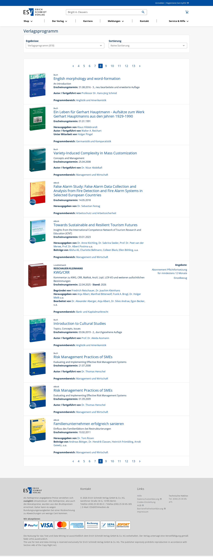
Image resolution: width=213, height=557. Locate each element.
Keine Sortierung (149, 45)
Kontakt (144, 21)
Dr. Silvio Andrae (120, 301)
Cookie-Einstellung (146, 502)
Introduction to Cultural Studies (80, 323)
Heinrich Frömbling (122, 441)
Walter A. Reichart (91, 130)
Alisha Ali (74, 250)
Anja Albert (83, 294)
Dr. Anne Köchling (87, 243)
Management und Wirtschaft (92, 174)
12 (126, 66)
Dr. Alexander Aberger (84, 301)
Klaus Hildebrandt (87, 127)
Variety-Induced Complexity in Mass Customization (95, 152)
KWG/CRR (62, 272)
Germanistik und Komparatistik (93, 141)
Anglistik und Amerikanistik (91, 100)
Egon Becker (138, 301)
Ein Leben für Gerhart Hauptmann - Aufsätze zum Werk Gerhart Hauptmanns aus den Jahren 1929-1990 (99, 114)
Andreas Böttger (78, 441)
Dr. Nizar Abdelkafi (92, 167)
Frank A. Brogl (120, 294)
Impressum (142, 511)
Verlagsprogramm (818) (66, 45)
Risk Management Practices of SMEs (83, 356)
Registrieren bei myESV (176, 3)
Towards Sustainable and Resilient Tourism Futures (95, 224)
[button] (33, 21)
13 (133, 66)
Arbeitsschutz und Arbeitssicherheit (96, 213)
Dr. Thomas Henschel (93, 371)
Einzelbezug (180, 278)
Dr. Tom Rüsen (85, 438)
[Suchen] (103, 12)
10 (112, 66)
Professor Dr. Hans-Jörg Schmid (99, 93)
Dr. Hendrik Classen (100, 441)
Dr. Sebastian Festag (88, 206)
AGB (139, 505)
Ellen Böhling (126, 250)
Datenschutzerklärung (148, 499)
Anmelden (159, 3)
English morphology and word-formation (87, 78)
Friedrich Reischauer (83, 290)
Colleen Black (110, 250)
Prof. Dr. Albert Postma (75, 246)
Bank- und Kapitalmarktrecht (92, 311)
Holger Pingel (85, 134)
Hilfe (139, 495)
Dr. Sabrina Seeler (109, 243)
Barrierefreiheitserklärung (150, 508)
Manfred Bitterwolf (101, 294)
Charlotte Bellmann (91, 250)
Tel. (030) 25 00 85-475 (178, 500)
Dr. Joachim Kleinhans (108, 290)
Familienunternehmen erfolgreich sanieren (89, 423)
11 (119, 66)
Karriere (88, 21)
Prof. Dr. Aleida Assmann (95, 338)
